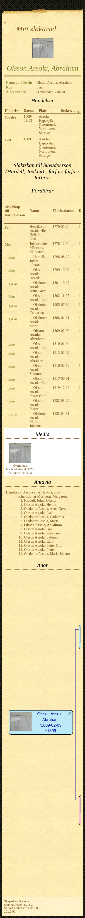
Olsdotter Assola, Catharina (38, 309)
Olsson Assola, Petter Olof (38, 392)
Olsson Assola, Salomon (36, 370)
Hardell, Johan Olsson (37, 261)
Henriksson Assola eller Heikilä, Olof (38, 233)
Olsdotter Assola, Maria (38, 322)
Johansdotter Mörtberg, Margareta (39, 248)
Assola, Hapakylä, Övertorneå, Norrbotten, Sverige (47, 124)
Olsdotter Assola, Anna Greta (38, 287)
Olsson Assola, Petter (36, 405)
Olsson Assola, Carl (39, 380)
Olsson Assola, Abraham (36, 357)
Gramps (24, 901)
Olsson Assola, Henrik (36, 274)
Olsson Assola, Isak (38, 298)
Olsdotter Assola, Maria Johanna (38, 420)
